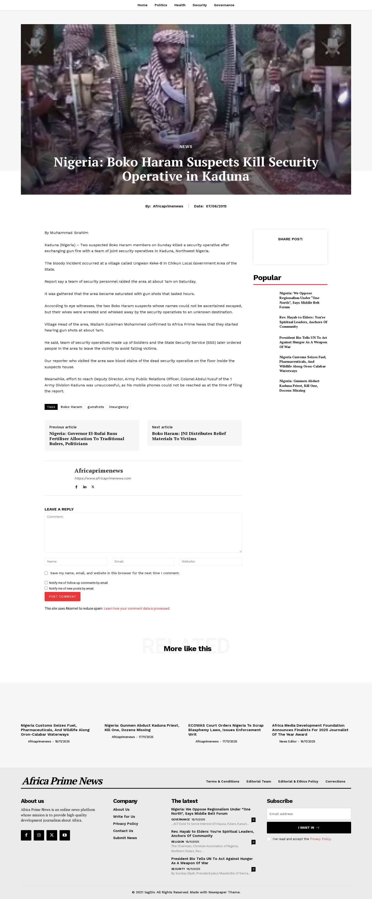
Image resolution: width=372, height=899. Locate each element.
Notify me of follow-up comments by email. (78, 583)
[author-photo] (24, 741)
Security (178, 869)
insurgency (118, 407)
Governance (180, 819)
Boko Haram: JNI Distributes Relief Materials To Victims (189, 436)
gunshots (96, 407)
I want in (309, 827)
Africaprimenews (168, 206)
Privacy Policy (320, 839)
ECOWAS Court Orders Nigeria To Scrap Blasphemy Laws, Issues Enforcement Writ (226, 730)
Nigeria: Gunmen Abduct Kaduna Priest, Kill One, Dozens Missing (299, 385)
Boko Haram (71, 407)
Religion (177, 841)
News (186, 147)
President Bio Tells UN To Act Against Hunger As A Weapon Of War (303, 342)
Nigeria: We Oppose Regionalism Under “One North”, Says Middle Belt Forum (299, 300)
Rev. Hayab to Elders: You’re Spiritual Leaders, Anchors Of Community (303, 322)
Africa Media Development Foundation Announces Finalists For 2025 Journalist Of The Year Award (310, 730)
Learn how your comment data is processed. (137, 608)
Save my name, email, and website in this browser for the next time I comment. (115, 573)
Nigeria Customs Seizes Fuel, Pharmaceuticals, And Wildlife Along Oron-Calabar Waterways (302, 364)
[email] (309, 813)
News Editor (288, 741)
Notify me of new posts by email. (71, 588)
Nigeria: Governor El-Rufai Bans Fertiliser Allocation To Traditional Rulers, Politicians (86, 438)
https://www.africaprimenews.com (102, 478)
